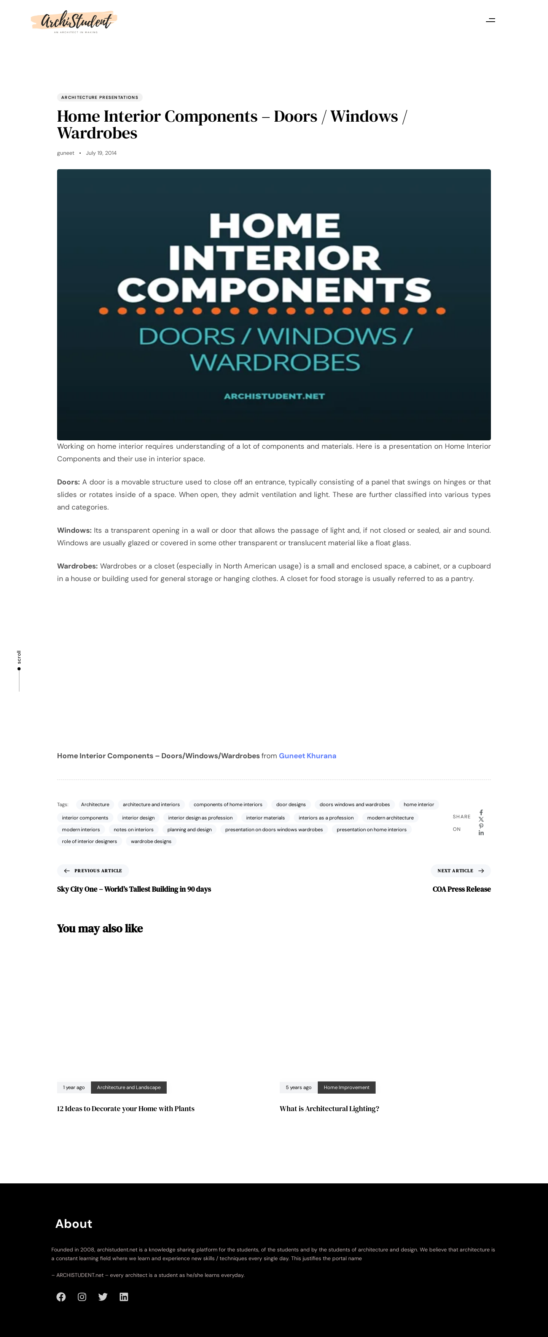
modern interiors (81, 829)
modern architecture (390, 818)
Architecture (95, 804)
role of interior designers (89, 841)
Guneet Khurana (307, 756)
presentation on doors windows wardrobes (274, 829)
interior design (138, 818)
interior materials (265, 818)
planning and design (189, 829)
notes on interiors (134, 829)
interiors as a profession (326, 818)
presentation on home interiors (372, 829)
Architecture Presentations (100, 97)
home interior (419, 804)
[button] (490, 20)
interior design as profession (200, 818)
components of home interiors (228, 804)
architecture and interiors (151, 804)
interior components (85, 818)
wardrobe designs (151, 841)
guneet (65, 152)
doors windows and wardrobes (355, 804)
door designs (291, 804)
